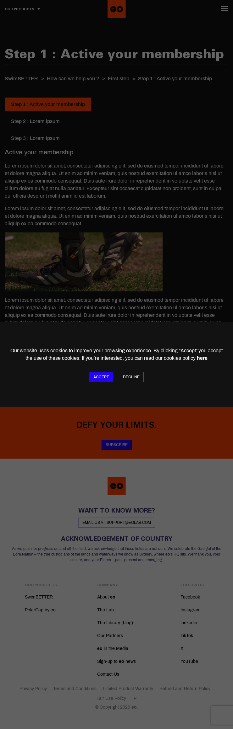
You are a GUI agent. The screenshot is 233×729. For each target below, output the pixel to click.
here (202, 358)
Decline (131, 377)
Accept (101, 377)
